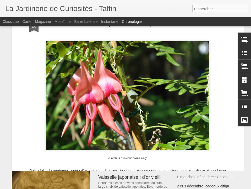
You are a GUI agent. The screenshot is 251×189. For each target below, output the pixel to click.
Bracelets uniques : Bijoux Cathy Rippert (210, 168)
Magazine (43, 21)
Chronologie (132, 21)
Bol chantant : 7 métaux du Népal (133, 150)
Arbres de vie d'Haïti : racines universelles (211, 149)
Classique (11, 21)
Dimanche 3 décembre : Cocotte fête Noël (211, 177)
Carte (26, 21)
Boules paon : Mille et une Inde (202, 158)
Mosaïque (62, 21)
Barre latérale (85, 21)
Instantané (109, 21)
